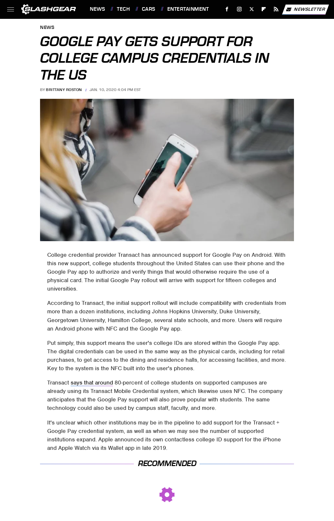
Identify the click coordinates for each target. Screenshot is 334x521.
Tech (123, 9)
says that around (92, 382)
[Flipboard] (264, 9)
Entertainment (188, 9)
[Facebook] (227, 9)
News (97, 9)
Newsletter (305, 9)
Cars (148, 9)
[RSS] (276, 9)
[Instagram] (239, 9)
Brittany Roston (64, 89)
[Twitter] (251, 9)
